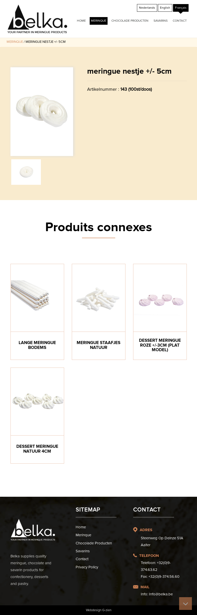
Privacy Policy (87, 567)
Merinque (98, 21)
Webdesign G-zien (98, 610)
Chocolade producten (129, 21)
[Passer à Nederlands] (147, 7)
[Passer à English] (165, 7)
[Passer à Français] (180, 7)
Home (81, 21)
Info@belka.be (161, 594)
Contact (180, 21)
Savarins (161, 21)
